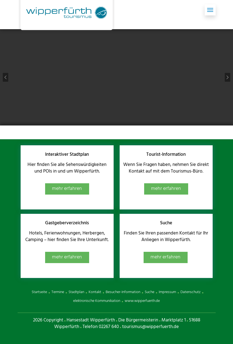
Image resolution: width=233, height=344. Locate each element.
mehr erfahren (67, 189)
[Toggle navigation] (210, 9)
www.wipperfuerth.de (142, 301)
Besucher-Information (123, 292)
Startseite (39, 292)
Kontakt (95, 292)
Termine (57, 292)
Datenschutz (190, 292)
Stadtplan (76, 292)
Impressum (167, 292)
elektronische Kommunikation (96, 301)
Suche (149, 292)
